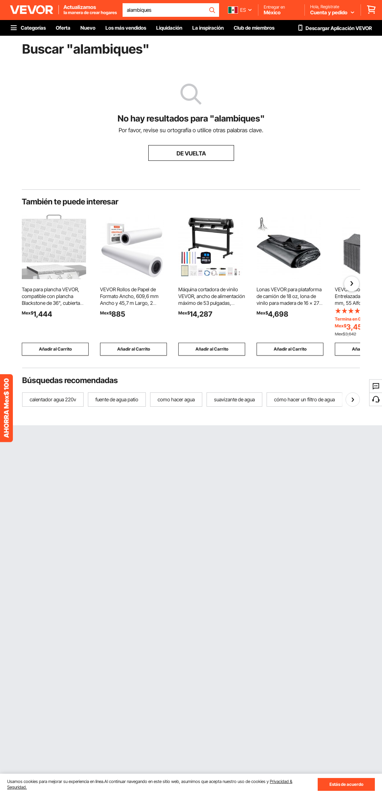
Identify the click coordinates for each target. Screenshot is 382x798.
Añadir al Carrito (55, 349)
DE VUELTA (191, 153)
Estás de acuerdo (346, 784)
